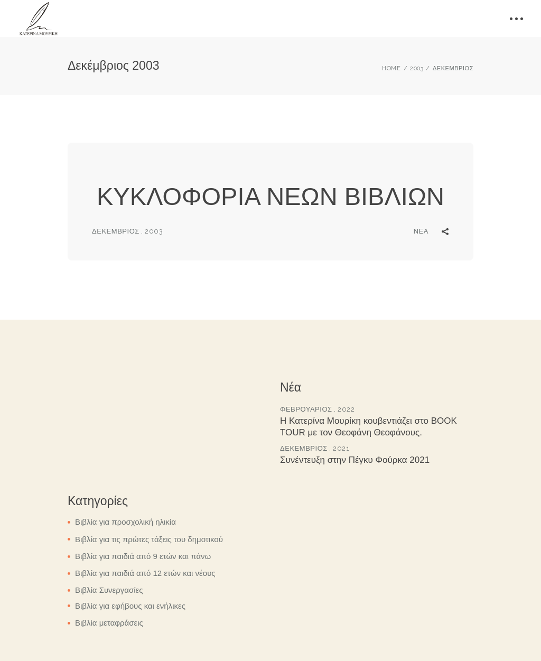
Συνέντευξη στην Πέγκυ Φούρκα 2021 (355, 460)
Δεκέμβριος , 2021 (314, 448)
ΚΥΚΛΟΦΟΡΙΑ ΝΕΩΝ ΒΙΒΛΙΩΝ (270, 196)
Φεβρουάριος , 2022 (317, 409)
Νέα (421, 231)
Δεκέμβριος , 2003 (127, 231)
